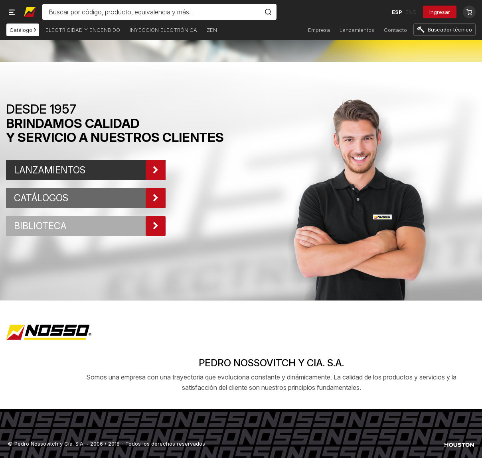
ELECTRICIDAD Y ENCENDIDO (82, 30)
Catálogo (23, 30)
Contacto (395, 30)
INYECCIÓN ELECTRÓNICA (163, 30)
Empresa (319, 30)
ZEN (212, 30)
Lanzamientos (357, 30)
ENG (411, 12)
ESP (397, 12)
